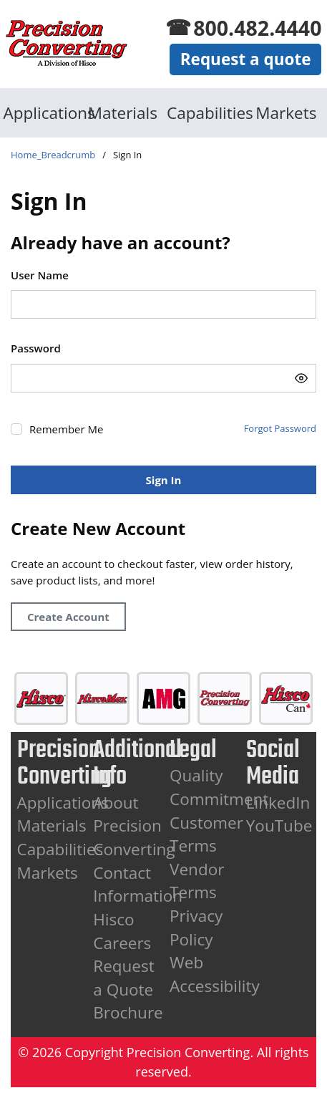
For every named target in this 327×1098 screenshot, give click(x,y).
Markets (285, 113)
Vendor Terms (197, 881)
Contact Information (137, 884)
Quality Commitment (219, 787)
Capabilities (204, 113)
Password (36, 348)
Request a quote (245, 59)
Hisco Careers (122, 931)
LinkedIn (278, 802)
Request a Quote (123, 978)
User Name (40, 275)
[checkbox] (16, 429)
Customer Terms (206, 834)
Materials (122, 113)
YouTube (279, 825)
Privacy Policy (196, 927)
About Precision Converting (134, 825)
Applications (41, 113)
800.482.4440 (257, 28)
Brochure (127, 1012)
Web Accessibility (215, 974)
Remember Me (66, 429)
